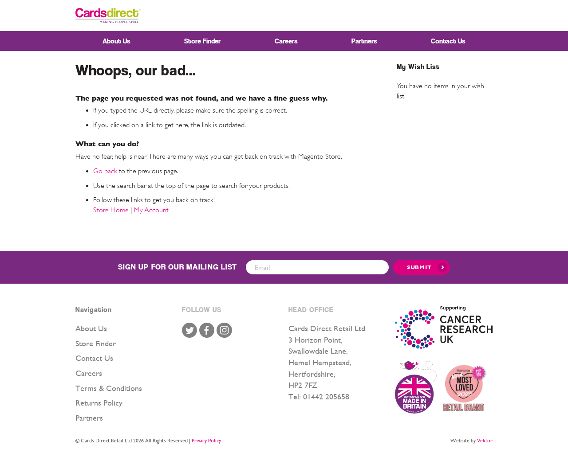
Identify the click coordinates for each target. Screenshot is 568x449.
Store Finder (95, 343)
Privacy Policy (206, 440)
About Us (91, 328)
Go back (105, 171)
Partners (89, 417)
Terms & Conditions (108, 388)
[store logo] (108, 15)
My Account (151, 210)
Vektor (485, 440)
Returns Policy (98, 402)
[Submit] (421, 267)
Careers (88, 373)
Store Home (111, 210)
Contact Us (94, 358)
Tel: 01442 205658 (318, 396)
